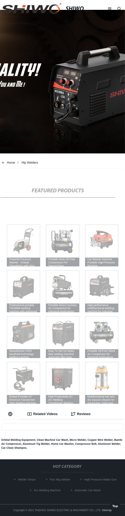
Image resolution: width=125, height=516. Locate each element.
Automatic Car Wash (88, 490)
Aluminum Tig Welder (36, 443)
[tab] (11, 414)
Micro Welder (78, 439)
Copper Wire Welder (100, 439)
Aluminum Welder (109, 443)
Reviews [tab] (81, 414)
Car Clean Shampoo (14, 447)
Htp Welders (30, 162)
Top (115, 505)
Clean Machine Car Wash (52, 439)
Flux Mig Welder (60, 479)
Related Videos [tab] (42, 414)
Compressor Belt (85, 443)
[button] (109, 9)
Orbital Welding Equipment (18, 439)
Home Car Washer (62, 443)
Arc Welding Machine (48, 490)
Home (11, 162)
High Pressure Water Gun (101, 479)
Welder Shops (27, 479)
